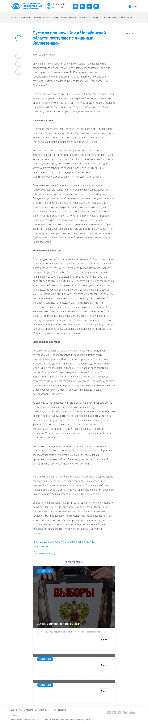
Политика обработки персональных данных (70, 719)
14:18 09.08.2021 (45, 571)
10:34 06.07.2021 (45, 685)
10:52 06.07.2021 (45, 659)
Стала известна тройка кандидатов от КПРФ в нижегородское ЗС (73, 678)
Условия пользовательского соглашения (30, 719)
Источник (38, 533)
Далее (104, 639)
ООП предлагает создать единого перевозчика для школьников (73, 652)
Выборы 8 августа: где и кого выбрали (58, 623)
